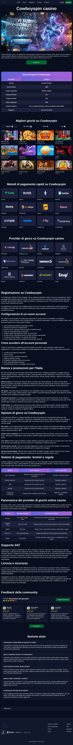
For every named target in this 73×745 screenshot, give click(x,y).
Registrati (68, 2)
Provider (39, 2)
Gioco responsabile (53, 726)
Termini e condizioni (53, 724)
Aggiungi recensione (63, 599)
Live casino (27, 126)
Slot (63, 126)
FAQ (67, 726)
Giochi (18, 2)
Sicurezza (68, 731)
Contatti (68, 724)
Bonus (24, 2)
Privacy (50, 729)
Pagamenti (32, 2)
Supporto (46, 2)
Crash (45, 126)
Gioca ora (36, 62)
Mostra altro (36, 626)
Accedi (62, 2)
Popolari (9, 126)
